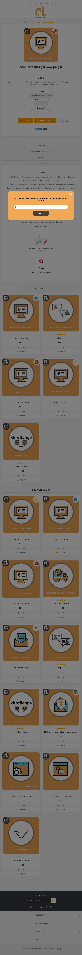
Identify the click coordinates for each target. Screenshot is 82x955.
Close (70, 194)
